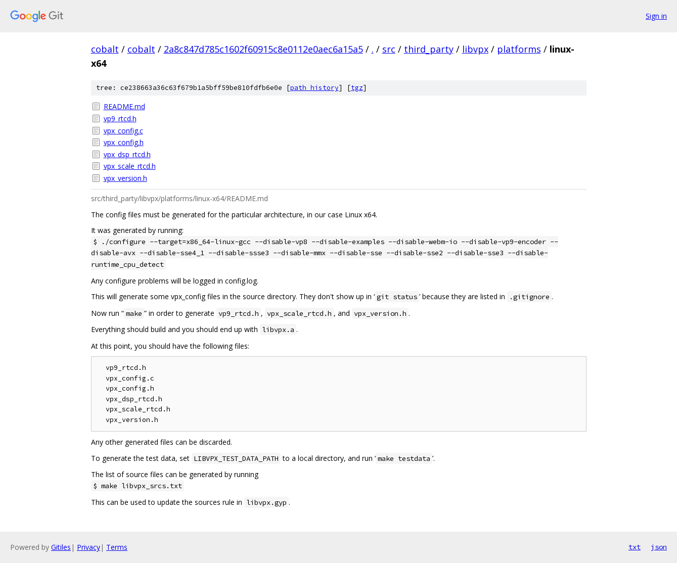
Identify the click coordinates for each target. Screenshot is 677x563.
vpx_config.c (123, 130)
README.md (124, 106)
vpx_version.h (125, 178)
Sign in (656, 16)
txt (634, 546)
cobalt (105, 49)
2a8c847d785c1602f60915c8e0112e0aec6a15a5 (263, 49)
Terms (116, 547)
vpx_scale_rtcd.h (130, 166)
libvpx (475, 49)
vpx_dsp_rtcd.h (127, 154)
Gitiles (61, 547)
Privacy (88, 547)
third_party (429, 49)
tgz (357, 87)
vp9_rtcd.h (120, 118)
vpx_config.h (124, 142)
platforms (519, 49)
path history (314, 87)
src (388, 49)
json (659, 546)
